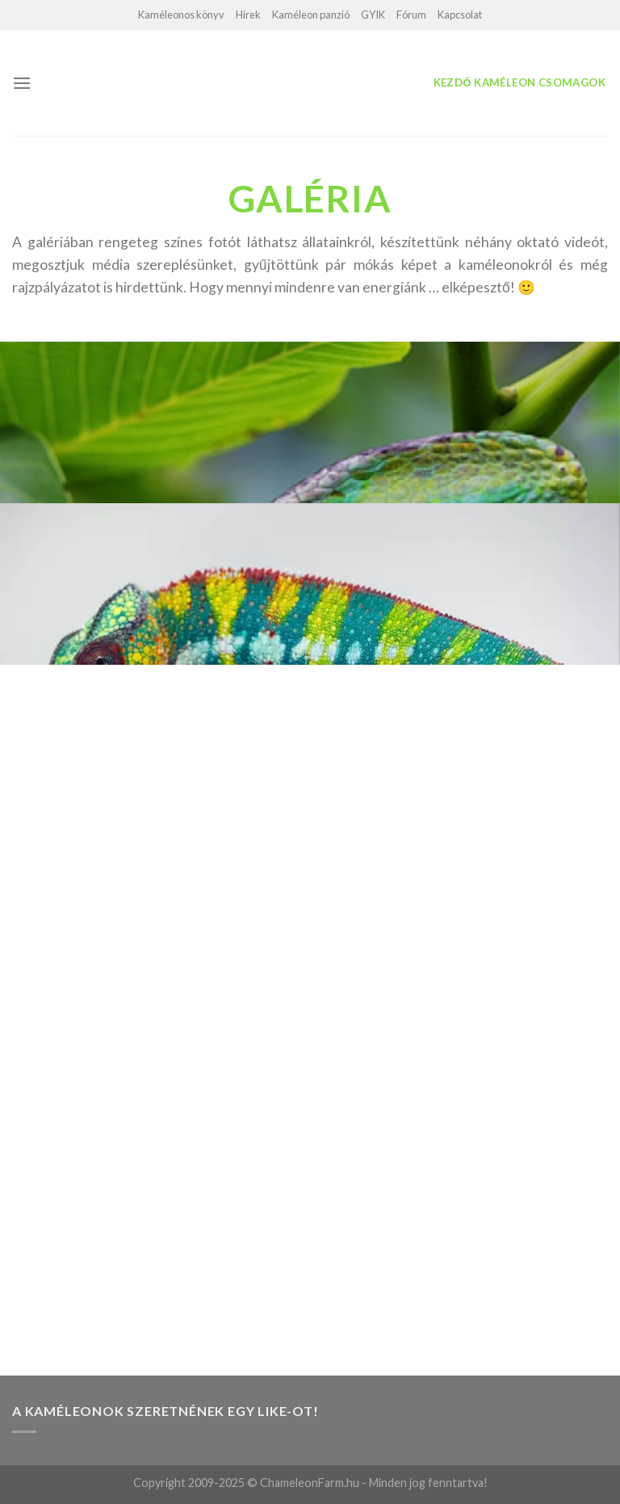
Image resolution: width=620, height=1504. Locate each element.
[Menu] (21, 83)
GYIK (373, 14)
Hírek (248, 14)
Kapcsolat (460, 14)
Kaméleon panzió (311, 14)
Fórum (411, 14)
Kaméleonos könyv (181, 14)
